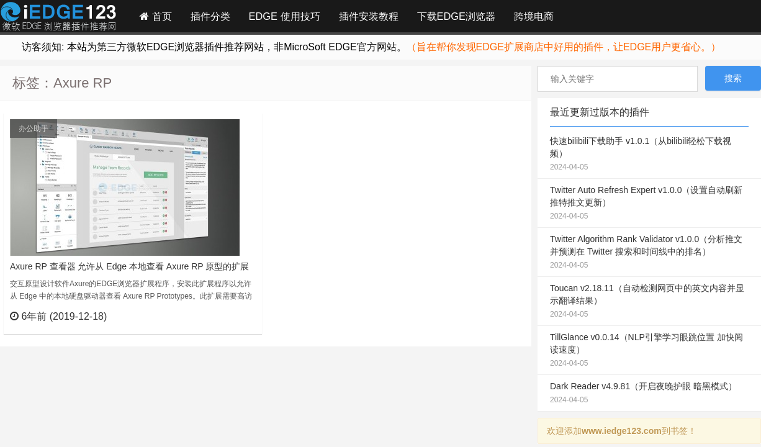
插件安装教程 (369, 16)
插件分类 (210, 16)
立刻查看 (230, 316)
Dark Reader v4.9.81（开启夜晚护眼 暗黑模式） (649, 393)
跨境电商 (534, 16)
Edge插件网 (58, 18)
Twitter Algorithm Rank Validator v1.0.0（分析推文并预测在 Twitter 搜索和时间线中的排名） (649, 252)
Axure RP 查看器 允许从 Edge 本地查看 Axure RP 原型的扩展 (129, 266)
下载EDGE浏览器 (456, 16)
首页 (156, 16)
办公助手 (33, 128)
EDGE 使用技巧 (284, 16)
